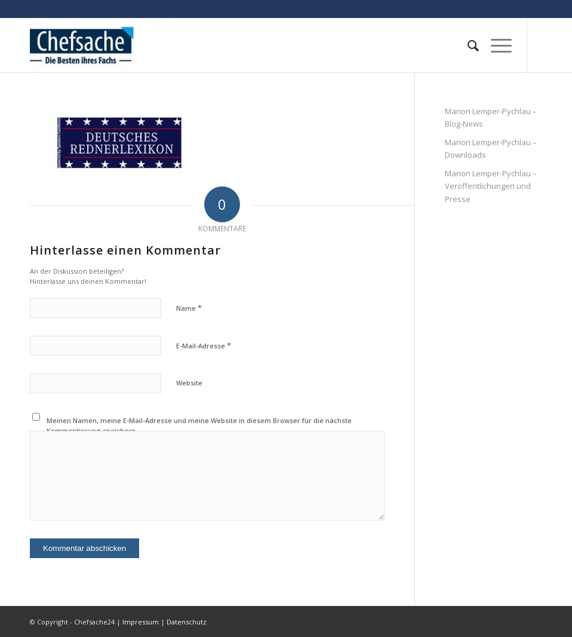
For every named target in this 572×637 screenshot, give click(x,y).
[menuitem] (467, 45)
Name (189, 307)
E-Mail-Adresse (203, 345)
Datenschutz (187, 621)
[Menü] (495, 45)
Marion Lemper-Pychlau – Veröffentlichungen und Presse (491, 186)
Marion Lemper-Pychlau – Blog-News (491, 117)
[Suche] (467, 45)
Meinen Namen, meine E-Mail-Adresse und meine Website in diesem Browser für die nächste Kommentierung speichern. (199, 425)
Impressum (140, 621)
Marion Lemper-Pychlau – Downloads (491, 148)
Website (189, 382)
